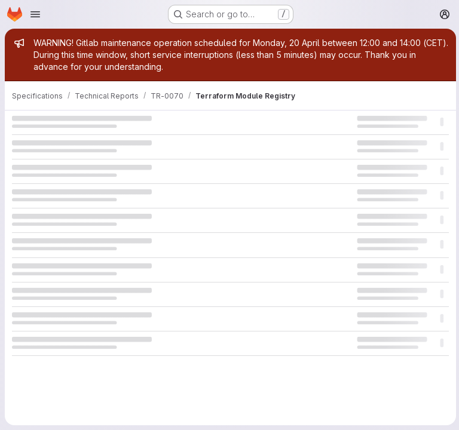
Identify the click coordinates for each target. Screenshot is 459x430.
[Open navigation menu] (35, 14)
